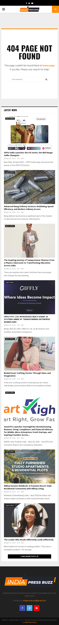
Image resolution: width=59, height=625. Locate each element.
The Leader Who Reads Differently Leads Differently (28, 540)
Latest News (10, 110)
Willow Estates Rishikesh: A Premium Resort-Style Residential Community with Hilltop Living (28, 487)
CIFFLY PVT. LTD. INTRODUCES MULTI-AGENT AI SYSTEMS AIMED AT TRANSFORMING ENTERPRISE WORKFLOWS (27, 319)
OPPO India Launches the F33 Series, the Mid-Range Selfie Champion (28, 154)
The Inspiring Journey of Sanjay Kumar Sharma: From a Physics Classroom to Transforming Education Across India (29, 262)
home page (49, 65)
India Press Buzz (30, 622)
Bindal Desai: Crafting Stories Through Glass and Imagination (27, 374)
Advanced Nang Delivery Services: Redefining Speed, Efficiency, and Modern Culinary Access (29, 208)
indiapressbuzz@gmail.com (34, 601)
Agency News (10, 118)
